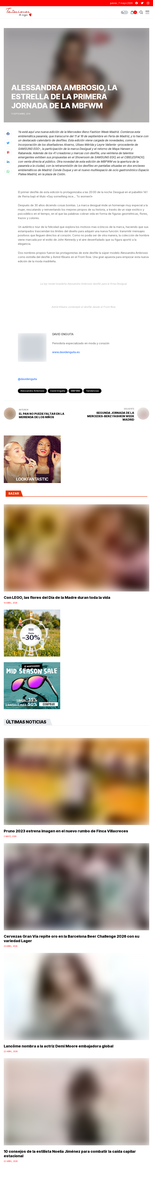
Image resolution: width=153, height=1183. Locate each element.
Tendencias (92, 390)
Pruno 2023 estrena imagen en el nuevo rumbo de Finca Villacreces (66, 831)
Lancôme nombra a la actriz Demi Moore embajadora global (58, 1046)
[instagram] (148, 3)
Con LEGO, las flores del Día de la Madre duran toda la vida (57, 597)
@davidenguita (27, 379)
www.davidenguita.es (66, 352)
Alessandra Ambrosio (32, 390)
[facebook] (136, 3)
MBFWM (75, 390)
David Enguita (57, 390)
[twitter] (142, 3)
